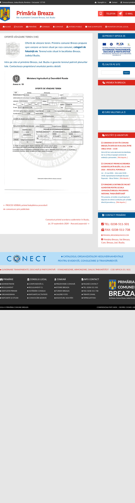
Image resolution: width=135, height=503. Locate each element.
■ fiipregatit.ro (89, 298)
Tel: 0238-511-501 (115, 224)
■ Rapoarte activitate (37, 294)
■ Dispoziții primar (8, 291)
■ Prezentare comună (64, 284)
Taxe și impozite (93, 27)
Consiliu (45, 27)
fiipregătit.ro (100, 2)
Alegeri (18, 27)
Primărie (31, 27)
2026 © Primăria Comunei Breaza (14, 307)
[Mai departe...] (123, 157)
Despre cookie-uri (127, 307)
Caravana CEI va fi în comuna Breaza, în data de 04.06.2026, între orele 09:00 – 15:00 (116, 146)
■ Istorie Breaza (61, 287)
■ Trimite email (88, 294)
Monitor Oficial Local (116, 27)
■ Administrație (7, 284)
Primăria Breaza (34, 13)
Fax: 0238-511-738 (115, 229)
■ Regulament (6, 287)
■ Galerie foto (61, 294)
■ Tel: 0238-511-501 (90, 287)
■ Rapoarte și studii (9, 298)
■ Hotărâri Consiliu (36, 291)
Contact (113, 2)
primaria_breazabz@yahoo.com (115, 235)
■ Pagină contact (90, 284)
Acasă (7, 27)
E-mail (129, 13)
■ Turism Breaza (61, 291)
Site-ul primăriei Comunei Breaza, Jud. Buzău (35, 17)
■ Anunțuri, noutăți (63, 298)
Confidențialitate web (107, 307)
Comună (58, 27)
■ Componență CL (35, 284)
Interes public (74, 27)
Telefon (110, 13)
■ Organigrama (7, 294)
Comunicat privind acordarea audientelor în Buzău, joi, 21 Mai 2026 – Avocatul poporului (115, 167)
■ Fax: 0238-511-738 (90, 291)
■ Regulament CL (35, 287)
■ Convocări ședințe (37, 298)
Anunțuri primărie (128, 2)
